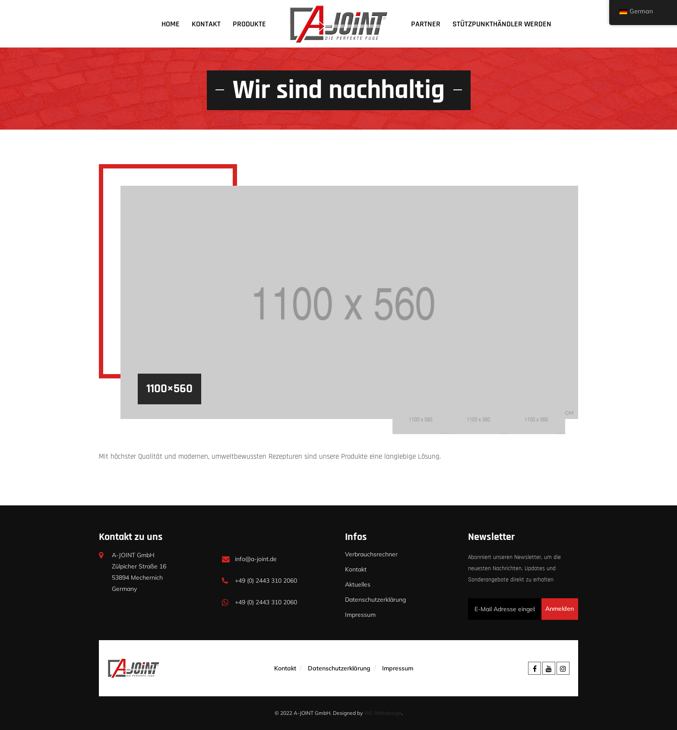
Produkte (249, 24)
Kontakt (206, 24)
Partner (425, 24)
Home (170, 24)
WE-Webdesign (383, 713)
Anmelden (559, 609)
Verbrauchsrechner (371, 554)
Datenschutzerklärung (375, 599)
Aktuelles (357, 584)
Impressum (360, 615)
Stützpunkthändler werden (501, 24)
